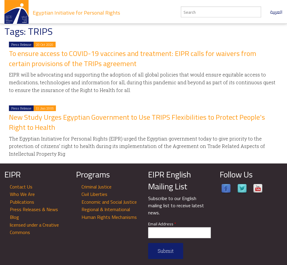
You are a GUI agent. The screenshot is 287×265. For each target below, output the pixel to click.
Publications (22, 201)
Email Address (162, 224)
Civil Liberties (94, 194)
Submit (166, 251)
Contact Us (21, 186)
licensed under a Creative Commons (34, 228)
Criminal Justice (96, 186)
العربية (276, 11)
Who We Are (22, 194)
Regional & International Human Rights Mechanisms (109, 213)
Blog (14, 217)
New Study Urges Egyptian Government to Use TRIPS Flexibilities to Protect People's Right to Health (137, 122)
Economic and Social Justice (109, 201)
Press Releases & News (34, 209)
